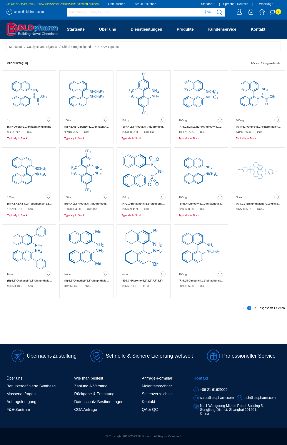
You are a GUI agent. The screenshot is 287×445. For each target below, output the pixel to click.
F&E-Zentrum (18, 409)
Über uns (107, 29)
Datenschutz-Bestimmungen (98, 402)
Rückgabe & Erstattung (94, 394)
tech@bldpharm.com (260, 398)
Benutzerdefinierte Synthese (31, 386)
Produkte (185, 29)
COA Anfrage (85, 409)
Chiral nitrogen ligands (77, 46)
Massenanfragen (21, 394)
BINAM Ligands (108, 46)
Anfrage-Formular (157, 378)
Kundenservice (222, 29)
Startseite (76, 29)
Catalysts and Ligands (42, 46)
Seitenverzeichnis (157, 394)
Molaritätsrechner (157, 386)
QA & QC (150, 409)
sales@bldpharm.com (29, 11)
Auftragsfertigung (21, 402)
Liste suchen (116, 4)
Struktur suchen (145, 4)
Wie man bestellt (88, 378)
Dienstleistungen (146, 29)
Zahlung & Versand (90, 386)
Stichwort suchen (87, 4)
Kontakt (258, 29)
